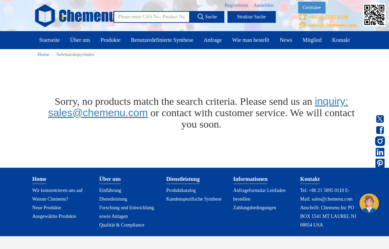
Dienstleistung (113, 199)
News (286, 40)
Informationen (250, 179)
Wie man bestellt (250, 40)
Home (43, 54)
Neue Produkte (46, 207)
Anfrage (213, 40)
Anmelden (263, 5)
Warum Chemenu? (50, 199)
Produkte (110, 40)
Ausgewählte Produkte (54, 216)
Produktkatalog (181, 190)
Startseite (49, 40)
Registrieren (236, 5)
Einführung (110, 190)
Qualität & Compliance (122, 225)
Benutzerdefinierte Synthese (162, 40)
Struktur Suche (251, 16)
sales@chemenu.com (332, 25)
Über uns (80, 40)
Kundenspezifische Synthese (194, 199)
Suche (207, 16)
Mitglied (312, 40)
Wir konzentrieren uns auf (57, 190)
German (312, 7)
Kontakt (341, 40)
